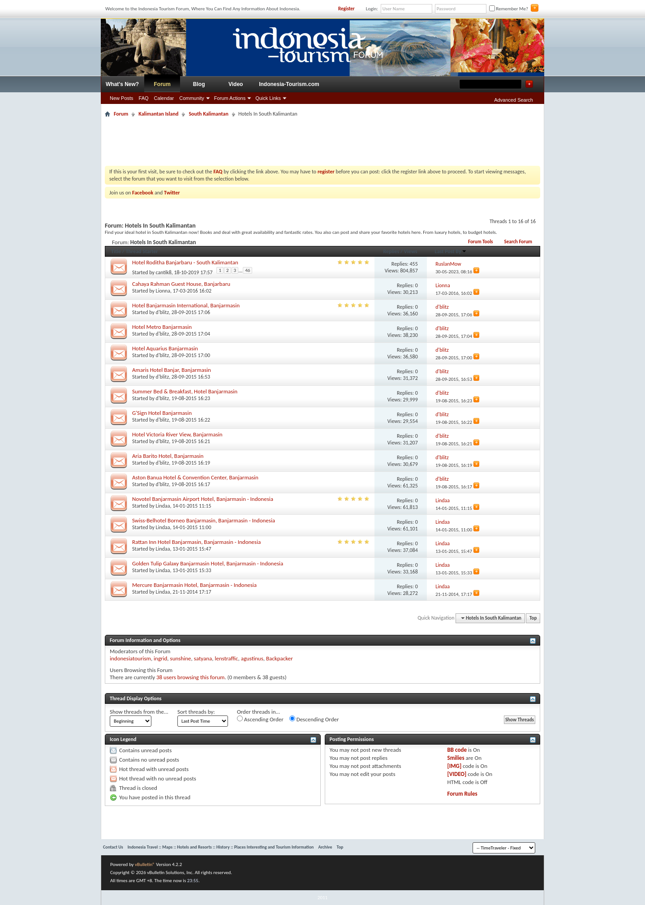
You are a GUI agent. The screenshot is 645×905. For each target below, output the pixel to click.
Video (235, 84)
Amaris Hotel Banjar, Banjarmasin (171, 369)
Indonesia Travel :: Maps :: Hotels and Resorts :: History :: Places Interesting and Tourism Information (221, 847)
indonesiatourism (130, 658)
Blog (199, 84)
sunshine (180, 658)
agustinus (252, 658)
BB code (457, 749)
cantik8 (164, 272)
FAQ (144, 98)
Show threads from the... (139, 711)
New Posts (121, 98)
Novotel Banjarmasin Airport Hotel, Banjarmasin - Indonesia (202, 499)
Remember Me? (508, 9)
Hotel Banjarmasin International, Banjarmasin (186, 305)
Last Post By (451, 251)
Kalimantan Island (158, 114)
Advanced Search (513, 100)
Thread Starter (142, 251)
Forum (162, 84)
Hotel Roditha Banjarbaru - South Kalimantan (185, 262)
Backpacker (279, 658)
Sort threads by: (196, 711)
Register (346, 9)
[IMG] (454, 766)
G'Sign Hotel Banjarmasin (162, 412)
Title (116, 251)
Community (191, 98)
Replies (391, 251)
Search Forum (518, 242)
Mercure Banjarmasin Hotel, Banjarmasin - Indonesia (194, 585)
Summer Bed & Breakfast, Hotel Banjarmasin (184, 391)
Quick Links (268, 98)
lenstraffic (226, 658)
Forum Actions (229, 98)
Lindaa (163, 506)
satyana (203, 658)
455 (414, 264)
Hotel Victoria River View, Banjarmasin (177, 434)
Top (533, 618)
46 (247, 270)
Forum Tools (480, 242)
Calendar (164, 98)
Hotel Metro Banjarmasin (162, 326)
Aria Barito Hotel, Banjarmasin (167, 455)
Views (410, 251)
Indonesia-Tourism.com (289, 84)
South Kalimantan (208, 114)
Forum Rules (462, 793)
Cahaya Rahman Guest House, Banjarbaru (181, 283)
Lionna (163, 291)
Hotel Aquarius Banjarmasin (165, 348)
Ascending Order (260, 719)
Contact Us (113, 847)
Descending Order (314, 719)
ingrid (160, 658)
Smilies (455, 757)
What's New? (122, 84)
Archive (325, 847)
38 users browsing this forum (190, 677)
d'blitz (162, 312)
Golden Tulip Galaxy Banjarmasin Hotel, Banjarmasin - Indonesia (207, 563)
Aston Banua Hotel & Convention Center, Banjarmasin (195, 477)
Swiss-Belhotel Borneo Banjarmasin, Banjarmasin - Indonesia (203, 520)
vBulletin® (145, 864)
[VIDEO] (457, 774)
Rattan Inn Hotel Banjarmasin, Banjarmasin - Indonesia (196, 542)
